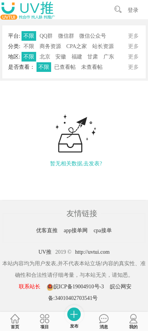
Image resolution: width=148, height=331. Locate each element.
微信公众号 (92, 36)
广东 (108, 57)
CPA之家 (76, 46)
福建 (77, 57)
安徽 (60, 57)
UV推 (45, 252)
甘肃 (92, 57)
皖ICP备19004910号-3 (76, 286)
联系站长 (29, 286)
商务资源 (50, 46)
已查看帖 (65, 67)
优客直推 (47, 230)
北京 (45, 57)
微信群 (66, 36)
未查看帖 (92, 67)
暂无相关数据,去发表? (76, 163)
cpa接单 (102, 230)
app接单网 (76, 230)
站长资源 (103, 46)
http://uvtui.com (92, 252)
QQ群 (46, 36)
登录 (133, 10)
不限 (28, 36)
